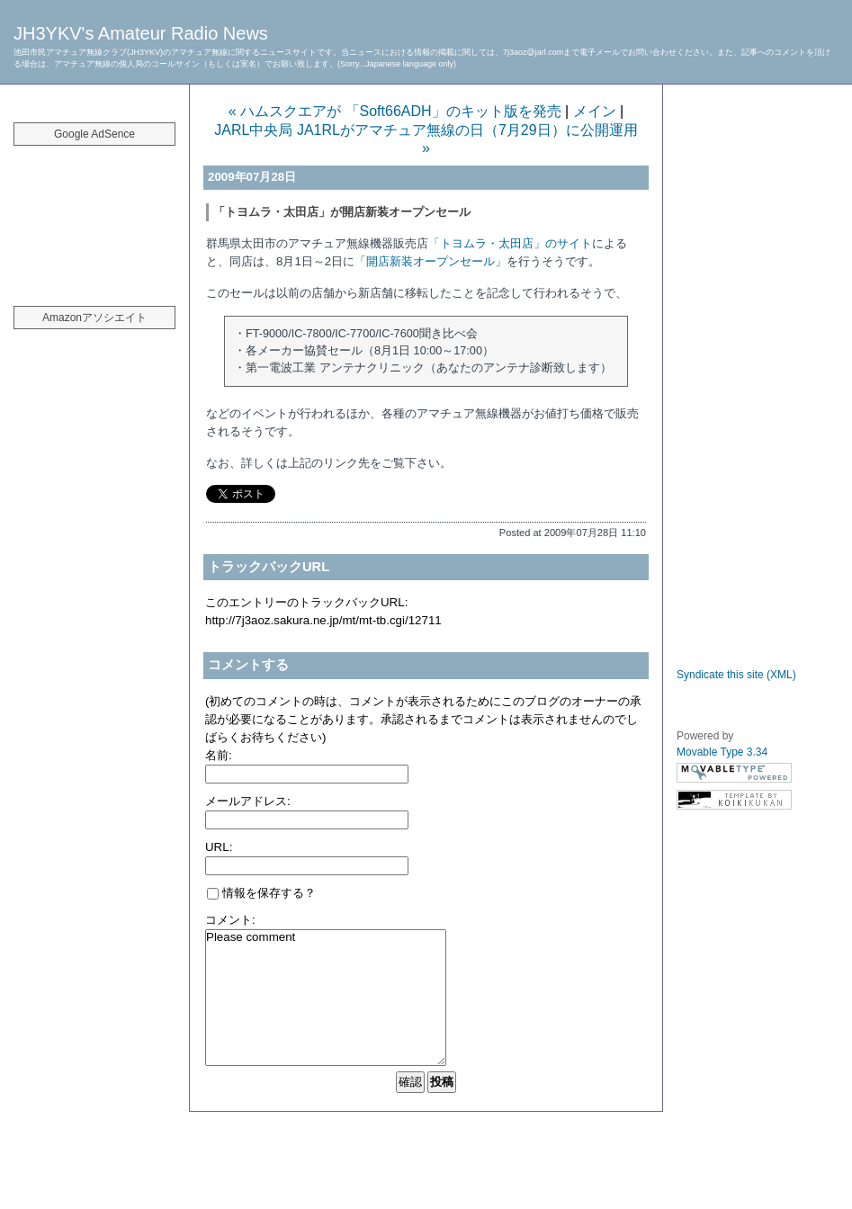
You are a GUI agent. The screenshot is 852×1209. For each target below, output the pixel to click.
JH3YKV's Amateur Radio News (140, 33)
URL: (218, 847)
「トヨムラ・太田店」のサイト (510, 243)
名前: (218, 755)
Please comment (325, 997)
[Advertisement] (94, 215)
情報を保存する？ (261, 893)
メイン (594, 111)
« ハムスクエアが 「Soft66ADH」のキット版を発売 (395, 111)
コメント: (230, 920)
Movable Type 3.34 (722, 752)
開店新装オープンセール (430, 261)
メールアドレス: (248, 801)
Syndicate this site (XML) (736, 674)
